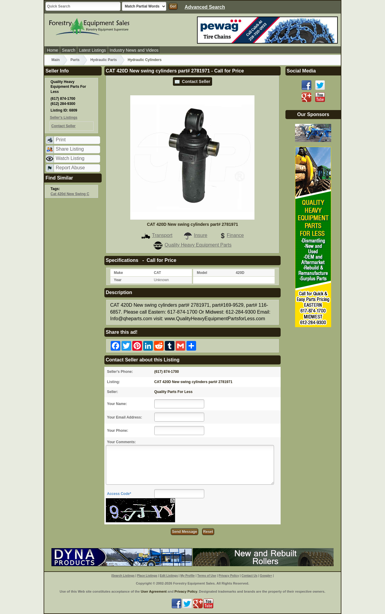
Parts (74, 60)
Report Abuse (70, 167)
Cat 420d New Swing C (70, 194)
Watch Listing (70, 158)
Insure (195, 235)
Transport (156, 235)
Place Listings (147, 575)
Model (202, 273)
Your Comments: (121, 442)
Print (61, 139)
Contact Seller (192, 81)
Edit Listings (169, 575)
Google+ (266, 575)
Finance (231, 235)
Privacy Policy (229, 575)
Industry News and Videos (134, 50)
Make (118, 273)
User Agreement (154, 591)
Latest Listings (92, 50)
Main (55, 60)
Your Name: (117, 404)
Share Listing (70, 149)
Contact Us (249, 575)
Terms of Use (206, 575)
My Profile (187, 575)
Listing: (113, 382)
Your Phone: (117, 430)
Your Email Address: (124, 417)
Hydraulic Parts (103, 60)
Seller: (112, 392)
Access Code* (119, 494)
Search (68, 50)
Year (118, 280)
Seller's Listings (64, 117)
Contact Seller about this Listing (142, 359)
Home (52, 50)
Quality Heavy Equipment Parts (192, 244)
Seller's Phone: (120, 372)
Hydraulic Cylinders (145, 60)
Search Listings (123, 575)
